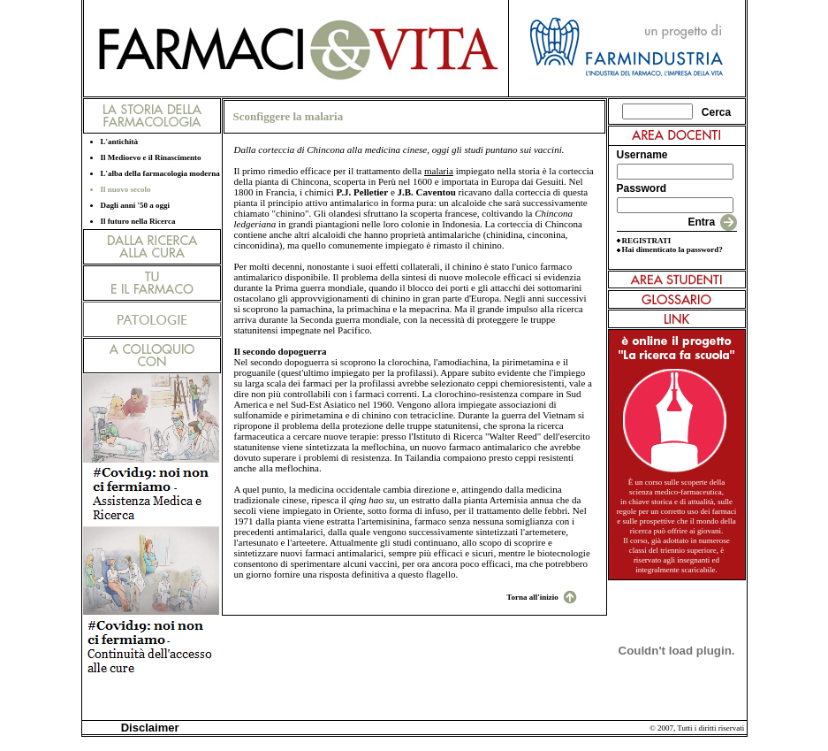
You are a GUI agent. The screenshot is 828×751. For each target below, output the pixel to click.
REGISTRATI (647, 240)
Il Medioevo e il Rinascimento (151, 157)
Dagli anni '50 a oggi (136, 205)
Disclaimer (147, 727)
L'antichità (120, 141)
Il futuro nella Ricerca (138, 221)
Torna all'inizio (532, 597)
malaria (438, 170)
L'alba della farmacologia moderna (160, 173)
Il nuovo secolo (126, 189)
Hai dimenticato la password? (672, 249)
